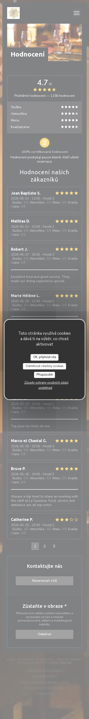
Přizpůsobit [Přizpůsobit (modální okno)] (45, 375)
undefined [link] (45, 388)
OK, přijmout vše (44, 357)
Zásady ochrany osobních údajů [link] (46, 383)
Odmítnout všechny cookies (45, 366)
